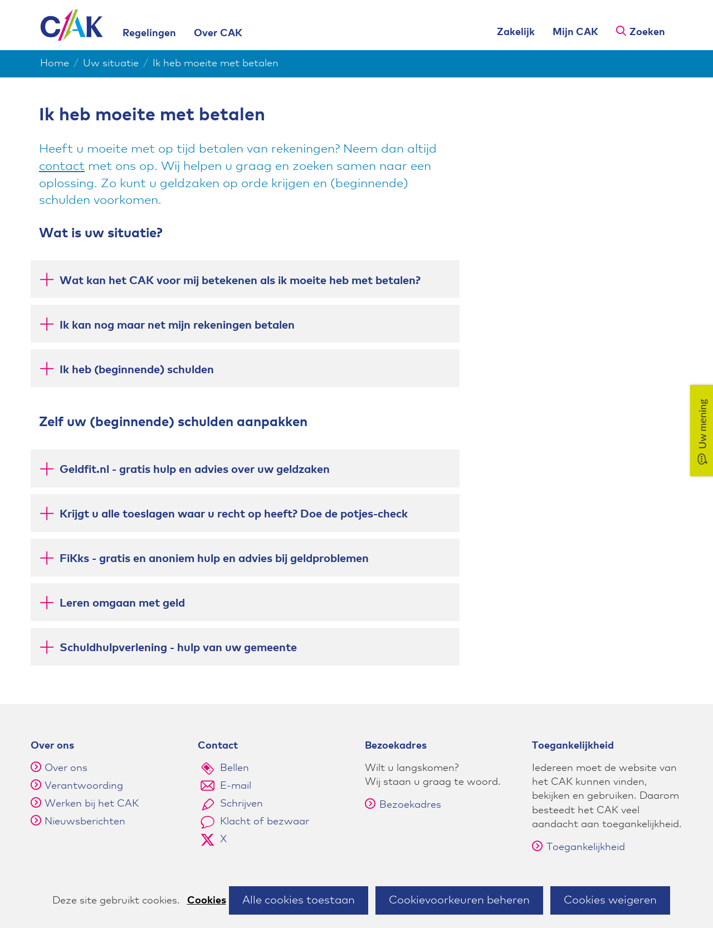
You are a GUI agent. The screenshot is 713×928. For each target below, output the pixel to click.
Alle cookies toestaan (298, 900)
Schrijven (241, 804)
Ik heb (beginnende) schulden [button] (137, 369)
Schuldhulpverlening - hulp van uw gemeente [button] (178, 647)
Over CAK (218, 33)
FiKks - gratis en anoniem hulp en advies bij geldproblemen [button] (214, 557)
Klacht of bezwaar (264, 822)
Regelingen (149, 33)
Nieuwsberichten (85, 822)
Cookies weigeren (610, 900)
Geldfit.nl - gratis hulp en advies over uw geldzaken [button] (195, 468)
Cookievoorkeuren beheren (459, 900)
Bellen (234, 768)
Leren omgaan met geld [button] (122, 602)
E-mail (235, 786)
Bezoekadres (403, 805)
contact (62, 166)
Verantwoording (84, 786)
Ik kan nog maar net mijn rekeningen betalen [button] (177, 324)
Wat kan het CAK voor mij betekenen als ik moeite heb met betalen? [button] (240, 279)
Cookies (206, 901)
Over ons (66, 768)
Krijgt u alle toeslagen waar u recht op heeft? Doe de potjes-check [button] (234, 513)
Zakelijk (516, 32)
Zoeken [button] (647, 32)
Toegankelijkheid (578, 847)
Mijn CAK (575, 32)
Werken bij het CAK (92, 804)
